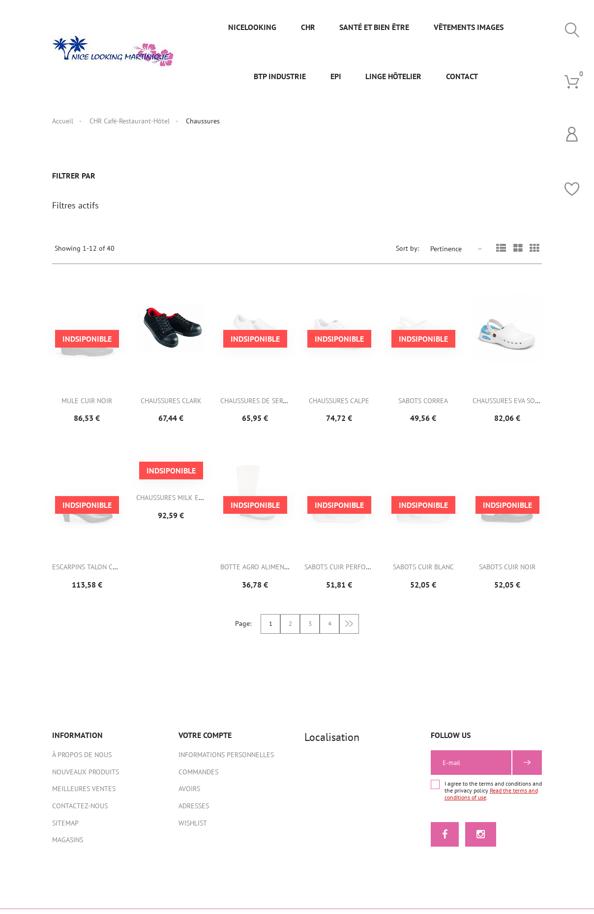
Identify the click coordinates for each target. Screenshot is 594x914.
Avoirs (189, 793)
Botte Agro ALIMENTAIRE (260, 571)
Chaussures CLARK (171, 405)
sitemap (65, 828)
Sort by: (407, 253)
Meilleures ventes (84, 793)
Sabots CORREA (423, 405)
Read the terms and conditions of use (491, 799)
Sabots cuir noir (507, 571)
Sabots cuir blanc (423, 571)
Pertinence (446, 253)
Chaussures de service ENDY (267, 405)
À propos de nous (82, 759)
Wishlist (192, 828)
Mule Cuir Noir (86, 405)
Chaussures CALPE (339, 405)
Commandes (198, 776)
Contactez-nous (80, 810)
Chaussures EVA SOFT (507, 405)
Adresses (193, 810)
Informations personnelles (226, 759)
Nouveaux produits (85, 776)
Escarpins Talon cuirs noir (98, 571)
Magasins (67, 844)
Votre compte (205, 740)
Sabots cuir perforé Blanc (349, 571)
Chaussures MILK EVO (172, 502)
